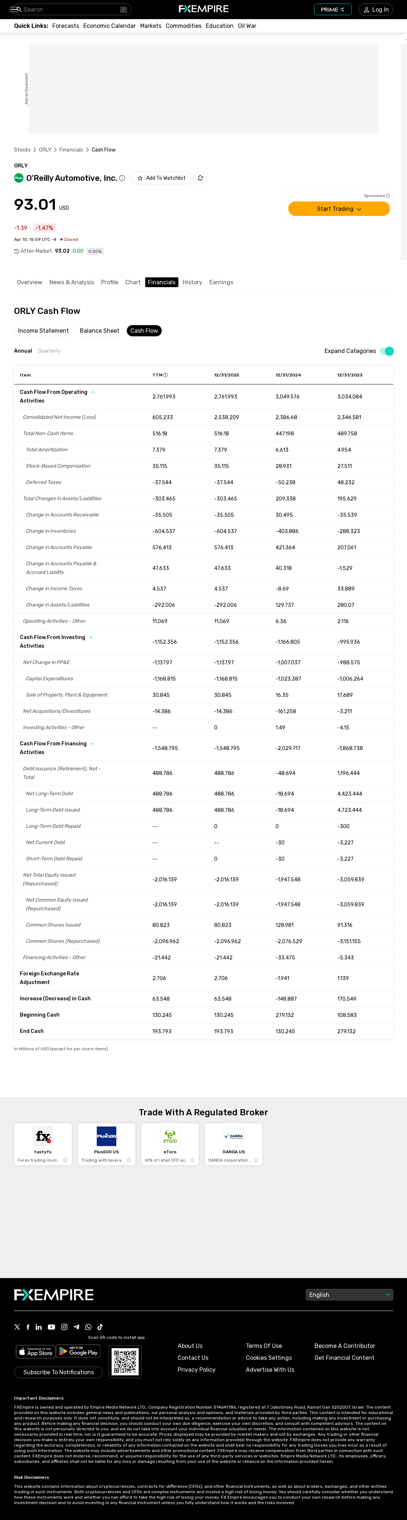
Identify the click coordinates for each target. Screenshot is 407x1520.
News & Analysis (71, 282)
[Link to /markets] (150, 25)
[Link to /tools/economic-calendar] (109, 25)
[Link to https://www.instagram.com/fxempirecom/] (64, 1328)
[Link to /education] (220, 25)
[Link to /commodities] (184, 25)
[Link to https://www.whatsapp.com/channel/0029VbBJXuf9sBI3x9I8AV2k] (88, 1328)
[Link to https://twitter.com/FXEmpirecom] (17, 1327)
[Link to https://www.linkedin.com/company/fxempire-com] (38, 1328)
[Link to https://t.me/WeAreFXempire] (76, 1327)
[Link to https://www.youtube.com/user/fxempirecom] (51, 1327)
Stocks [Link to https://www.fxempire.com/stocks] (22, 150)
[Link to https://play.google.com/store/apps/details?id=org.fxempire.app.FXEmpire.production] (78, 1352)
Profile (109, 282)
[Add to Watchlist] (161, 178)
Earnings (221, 282)
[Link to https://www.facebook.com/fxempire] (28, 1328)
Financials (162, 282)
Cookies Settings (269, 1357)
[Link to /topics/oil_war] (247, 25)
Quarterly (49, 351)
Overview (29, 282)
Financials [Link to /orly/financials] (71, 150)
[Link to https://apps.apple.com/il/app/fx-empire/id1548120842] (36, 1352)
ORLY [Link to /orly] (45, 150)
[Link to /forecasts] (65, 25)
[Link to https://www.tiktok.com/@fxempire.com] (100, 1328)
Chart (133, 282)
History (192, 282)
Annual (23, 351)
